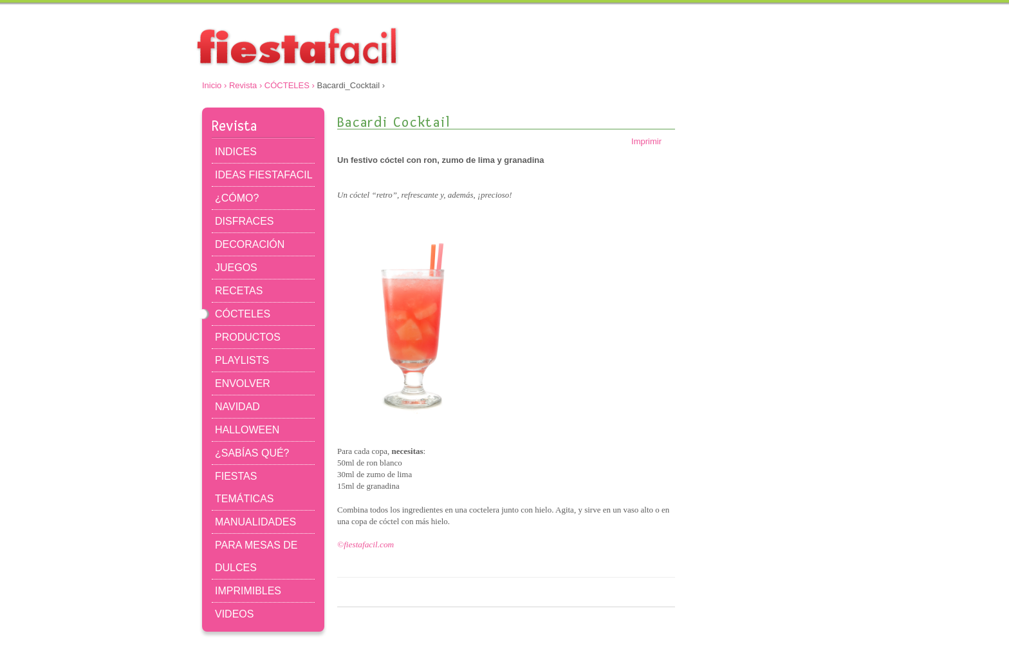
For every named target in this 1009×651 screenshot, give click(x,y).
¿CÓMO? (237, 198)
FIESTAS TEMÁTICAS (244, 487)
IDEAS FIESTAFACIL (264, 174)
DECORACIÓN (249, 244)
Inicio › (214, 85)
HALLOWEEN (247, 429)
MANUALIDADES (255, 521)
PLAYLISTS (242, 360)
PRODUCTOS (248, 337)
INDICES (236, 151)
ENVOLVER (242, 383)
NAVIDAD (237, 406)
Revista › (245, 85)
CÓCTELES (242, 313)
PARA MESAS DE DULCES (256, 556)
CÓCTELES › (289, 85)
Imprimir (653, 141)
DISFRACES (244, 221)
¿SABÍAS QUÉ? (252, 453)
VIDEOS (234, 614)
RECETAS (239, 290)
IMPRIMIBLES (248, 590)
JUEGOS (236, 267)
